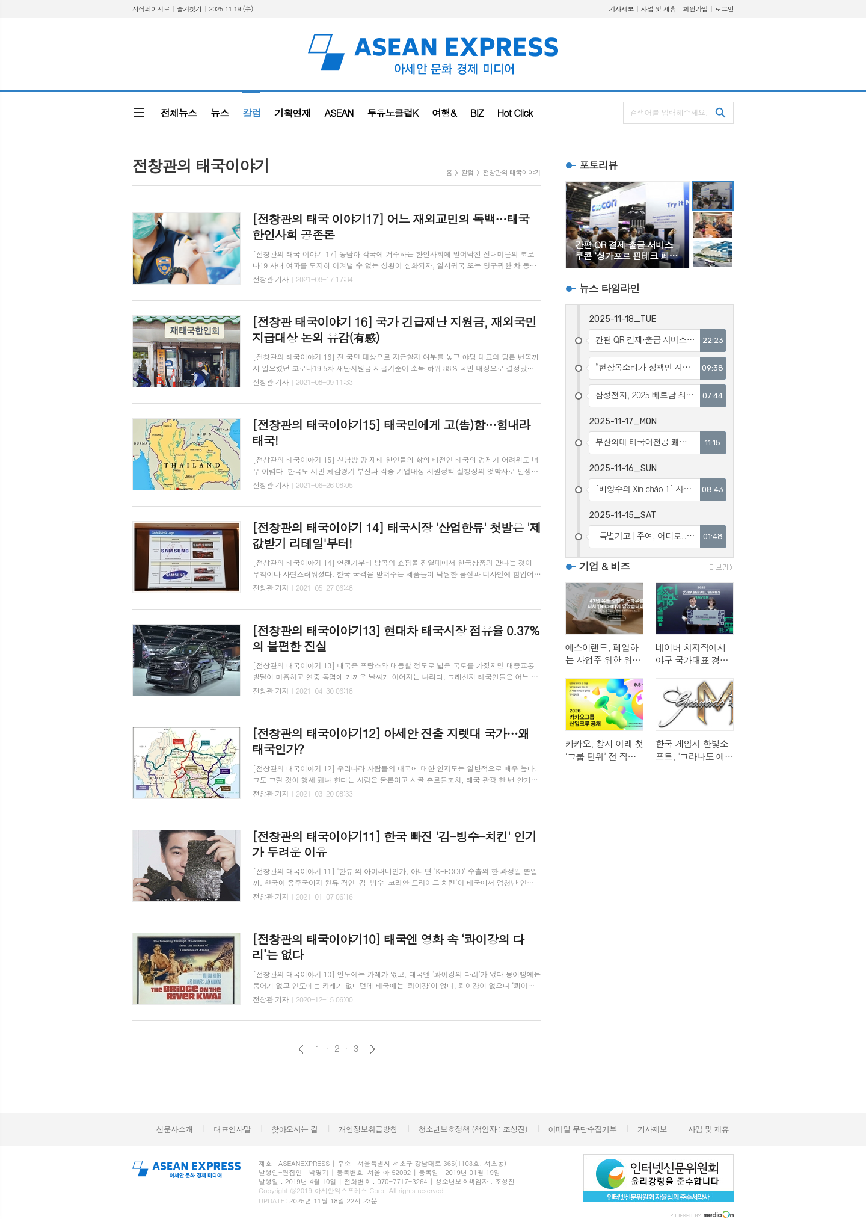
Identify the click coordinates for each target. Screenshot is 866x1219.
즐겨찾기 (189, 8)
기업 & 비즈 (604, 566)
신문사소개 (174, 1129)
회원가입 (695, 8)
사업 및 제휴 (658, 8)
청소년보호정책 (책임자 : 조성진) (472, 1129)
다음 (372, 1049)
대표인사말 (231, 1129)
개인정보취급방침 (368, 1129)
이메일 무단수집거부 (582, 1129)
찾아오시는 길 (294, 1129)
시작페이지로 (151, 8)
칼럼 (467, 172)
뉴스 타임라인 (609, 288)
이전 (301, 1049)
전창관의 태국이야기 (512, 172)
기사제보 (621, 8)
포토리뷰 (598, 165)
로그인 (724, 8)
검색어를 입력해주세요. (669, 112)
